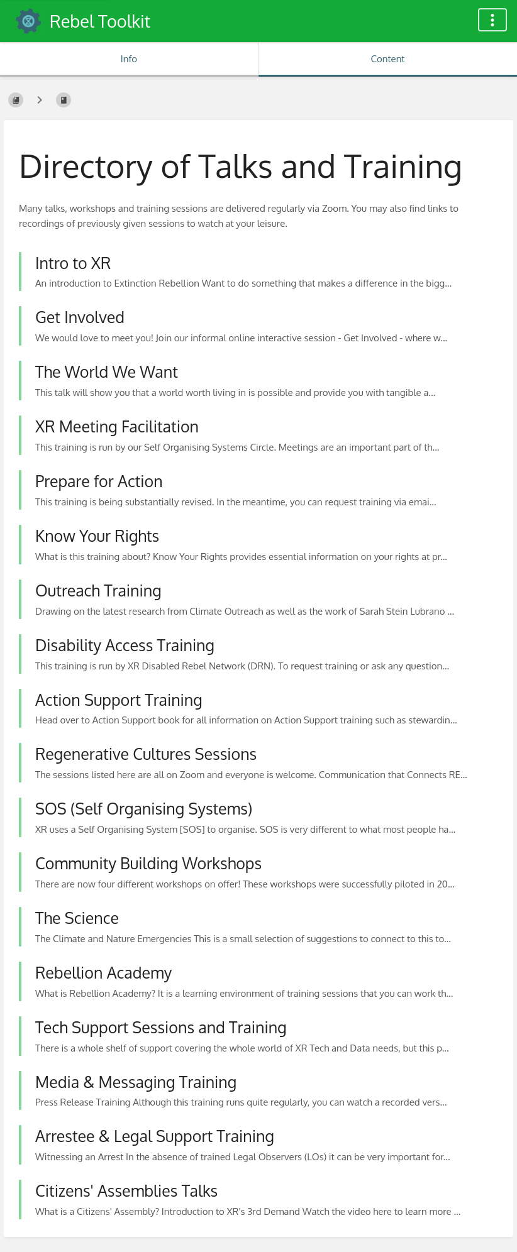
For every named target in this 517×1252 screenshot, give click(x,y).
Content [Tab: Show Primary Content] (387, 59)
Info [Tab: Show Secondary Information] (129, 59)
